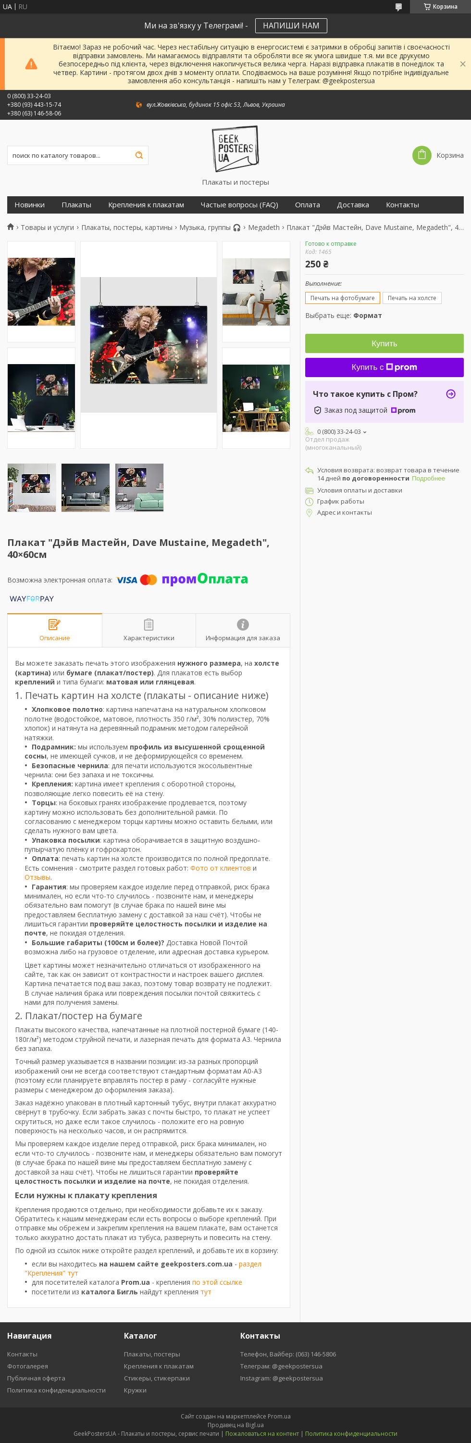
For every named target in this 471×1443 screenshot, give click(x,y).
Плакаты (76, 204)
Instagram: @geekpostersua (281, 1378)
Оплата (307, 204)
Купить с (385, 367)
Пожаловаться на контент (262, 1434)
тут (205, 1291)
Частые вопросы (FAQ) (239, 204)
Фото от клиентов (220, 868)
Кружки (135, 1390)
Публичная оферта (36, 1378)
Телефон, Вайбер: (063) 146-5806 (288, 1354)
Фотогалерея (27, 1366)
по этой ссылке (217, 1282)
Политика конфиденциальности (56, 1390)
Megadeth (264, 227)
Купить (384, 343)
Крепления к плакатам (146, 204)
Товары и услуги (47, 227)
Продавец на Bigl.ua (236, 1425)
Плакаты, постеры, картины (127, 227)
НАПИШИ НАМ (291, 25)
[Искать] (139, 155)
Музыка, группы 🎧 (210, 227)
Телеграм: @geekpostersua (281, 1366)
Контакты (402, 204)
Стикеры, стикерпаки (157, 1378)
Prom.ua (279, 1416)
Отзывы (37, 877)
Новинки (29, 204)
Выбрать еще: (343, 315)
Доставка (353, 204)
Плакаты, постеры (152, 1354)
